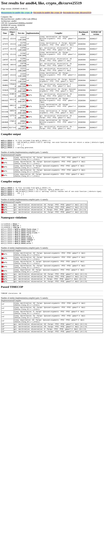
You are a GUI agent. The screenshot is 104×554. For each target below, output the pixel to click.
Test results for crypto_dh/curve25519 (77, 13)
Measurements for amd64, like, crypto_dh (16, 13)
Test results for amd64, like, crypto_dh (47, 13)
